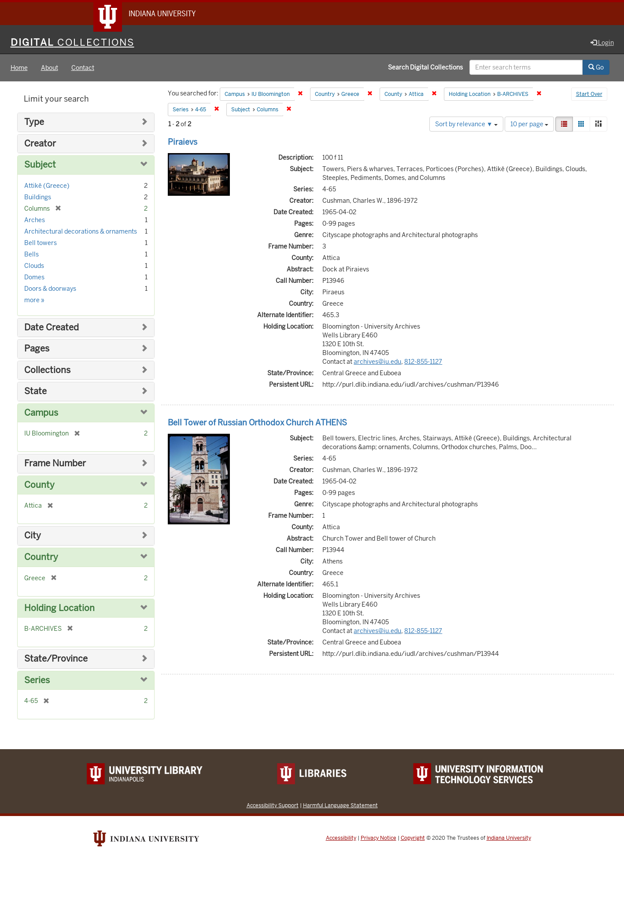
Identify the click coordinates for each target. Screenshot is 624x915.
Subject (40, 164)
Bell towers (40, 243)
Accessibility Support (273, 805)
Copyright (413, 838)
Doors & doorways (50, 289)
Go (596, 67)
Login (602, 43)
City (32, 535)
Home (19, 68)
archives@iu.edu (377, 362)
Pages (36, 348)
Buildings (37, 197)
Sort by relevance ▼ (466, 124)
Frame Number (55, 463)
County (39, 484)
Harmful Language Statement (340, 805)
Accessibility (341, 838)
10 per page (529, 124)
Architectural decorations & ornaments (80, 231)
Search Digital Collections (425, 67)
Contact (82, 68)
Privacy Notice (378, 838)
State (35, 391)
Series (37, 680)
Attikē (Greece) (47, 186)
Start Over (589, 94)
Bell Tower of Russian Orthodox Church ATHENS (257, 422)
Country (41, 557)
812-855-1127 (423, 362)
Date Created (51, 327)
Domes (34, 277)
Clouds (34, 266)
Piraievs (182, 142)
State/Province (56, 658)
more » (34, 300)
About (49, 68)
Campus (41, 412)
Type (34, 122)
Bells (31, 254)
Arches (34, 220)
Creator (40, 143)
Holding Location (59, 608)
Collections (47, 370)
